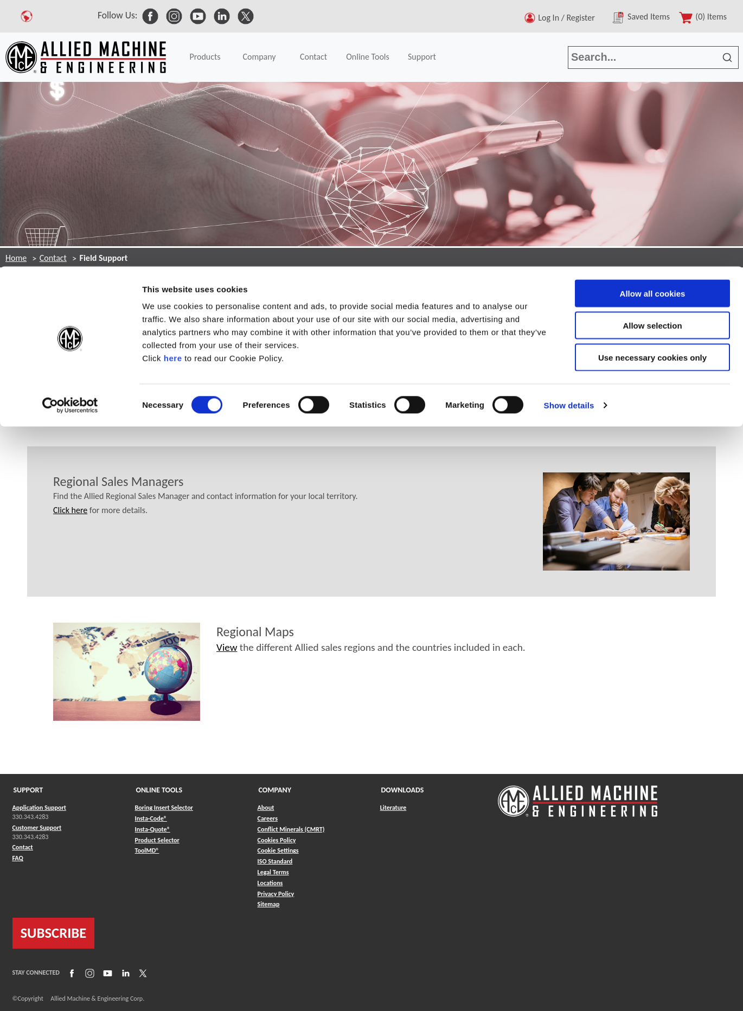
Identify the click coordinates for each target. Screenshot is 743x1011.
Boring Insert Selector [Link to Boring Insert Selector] (164, 807)
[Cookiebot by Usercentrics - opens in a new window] (70, 139)
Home (16, 258)
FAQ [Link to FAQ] (17, 858)
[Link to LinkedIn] (124, 973)
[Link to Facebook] (70, 973)
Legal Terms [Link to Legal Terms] (273, 872)
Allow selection (652, 58)
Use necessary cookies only (652, 90)
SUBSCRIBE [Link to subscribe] (54, 933)
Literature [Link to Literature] (393, 807)
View (226, 647)
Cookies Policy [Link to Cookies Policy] (277, 840)
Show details (569, 138)
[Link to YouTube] (106, 973)
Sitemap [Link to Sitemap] (269, 904)
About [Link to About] (266, 807)
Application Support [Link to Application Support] (39, 807)
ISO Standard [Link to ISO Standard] (275, 861)
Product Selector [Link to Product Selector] (157, 840)
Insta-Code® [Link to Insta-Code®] (151, 818)
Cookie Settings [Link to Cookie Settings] (278, 850)
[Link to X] (141, 973)
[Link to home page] (577, 796)
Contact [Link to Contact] (22, 847)
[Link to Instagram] (88, 973)
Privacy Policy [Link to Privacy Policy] (276, 894)
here (173, 91)
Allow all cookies (653, 26)
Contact (53, 258)
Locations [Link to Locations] (270, 883)
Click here (70, 510)
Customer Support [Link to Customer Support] (37, 827)
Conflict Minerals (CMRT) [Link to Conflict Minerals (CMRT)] (291, 829)
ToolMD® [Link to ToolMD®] (147, 850)
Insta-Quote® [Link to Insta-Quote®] (152, 829)
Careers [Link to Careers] (268, 818)
